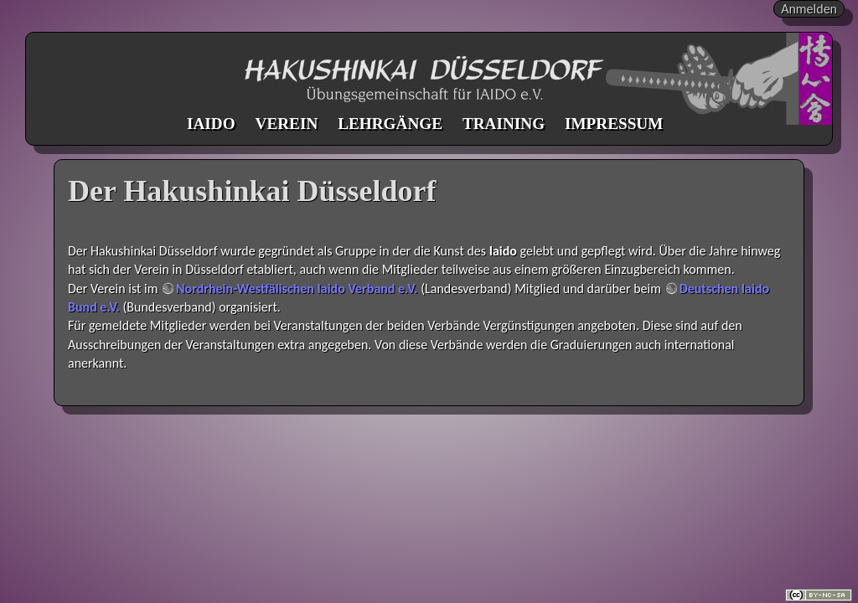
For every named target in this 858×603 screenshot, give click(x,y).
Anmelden (809, 9)
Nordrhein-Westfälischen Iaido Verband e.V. (296, 288)
